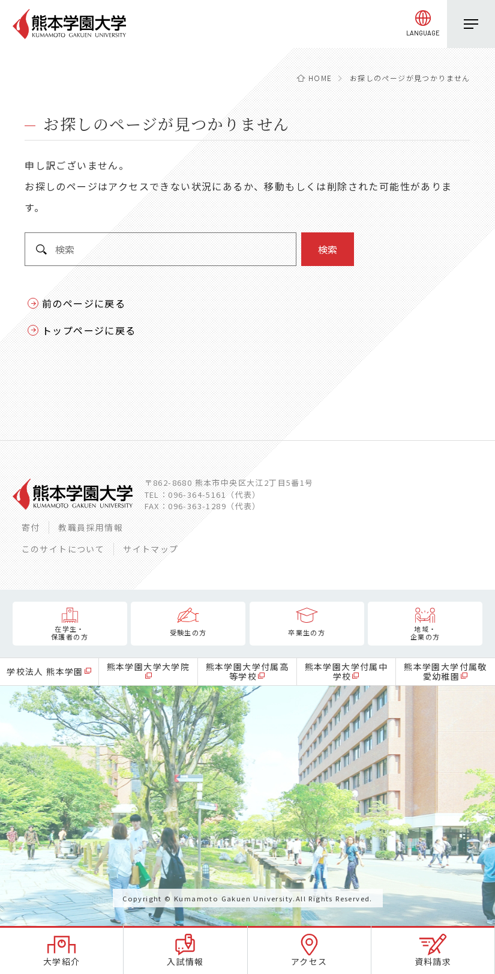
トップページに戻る (89, 330)
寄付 (31, 527)
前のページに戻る (83, 303)
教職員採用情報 (90, 527)
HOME (320, 78)
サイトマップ (150, 549)
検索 (327, 249)
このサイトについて (63, 549)
